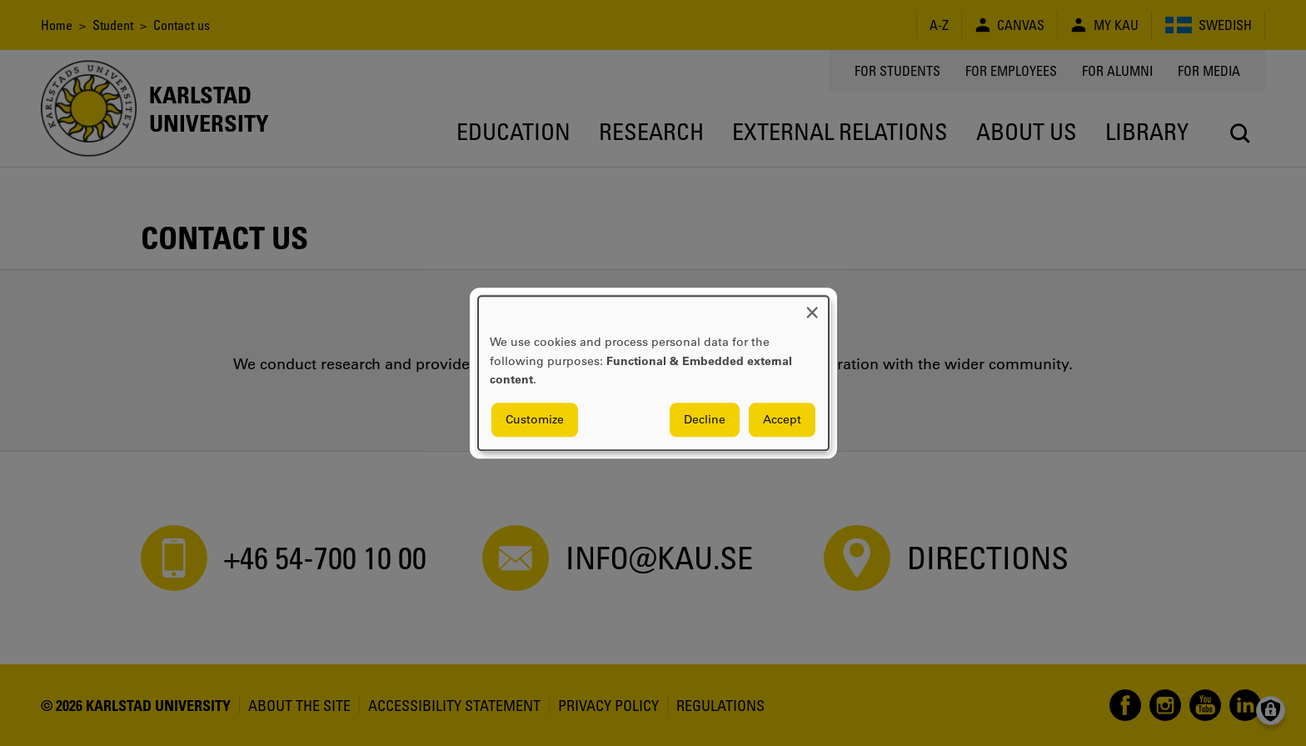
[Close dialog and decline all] (812, 306)
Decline (704, 419)
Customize (535, 419)
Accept (782, 419)
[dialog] (653, 373)
